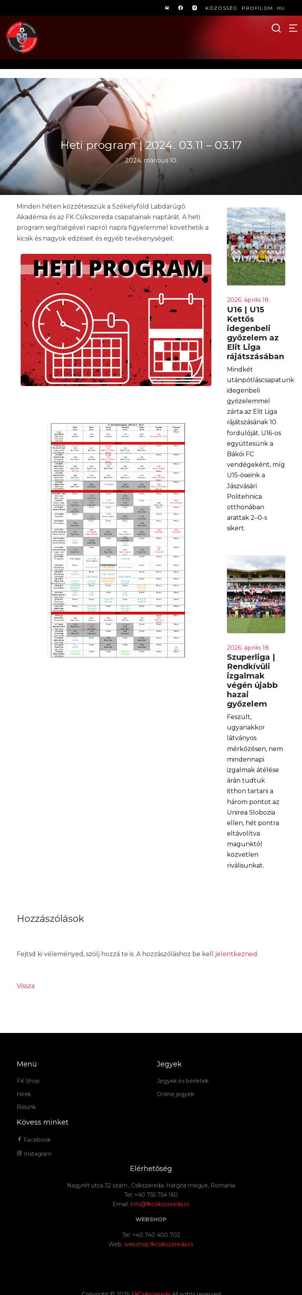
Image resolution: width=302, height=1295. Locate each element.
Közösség (221, 8)
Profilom (257, 8)
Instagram (34, 1153)
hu (281, 8)
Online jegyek (175, 1094)
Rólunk (26, 1107)
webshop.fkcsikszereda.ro (158, 1244)
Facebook (34, 1139)
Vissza (26, 986)
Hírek (24, 1094)
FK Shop (28, 1080)
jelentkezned (236, 954)
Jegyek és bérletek (183, 1080)
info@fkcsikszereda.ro (160, 1204)
